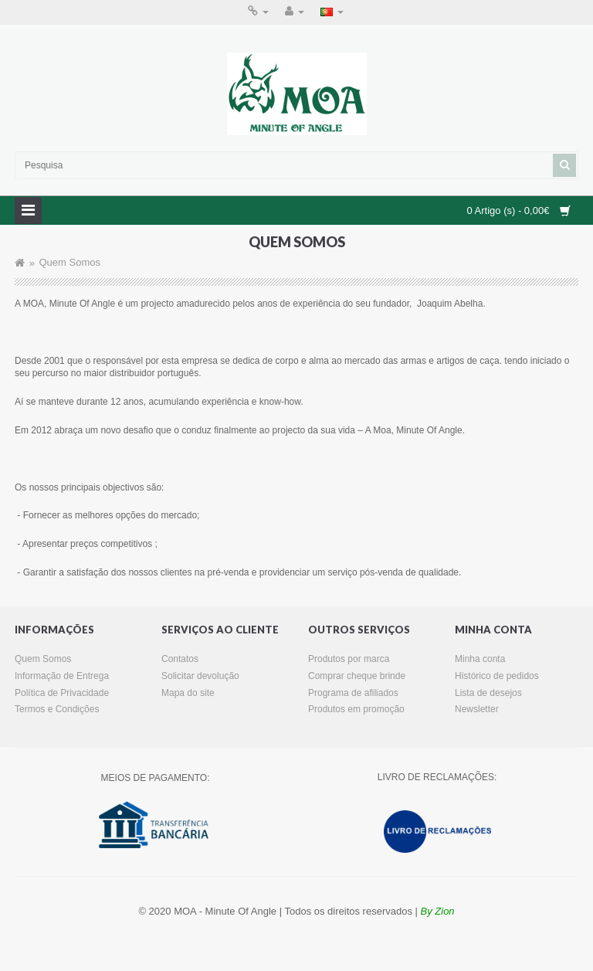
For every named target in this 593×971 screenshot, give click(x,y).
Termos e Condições (57, 709)
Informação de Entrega (62, 676)
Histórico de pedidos (497, 676)
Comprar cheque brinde (356, 676)
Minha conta (480, 659)
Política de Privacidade (62, 693)
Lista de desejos (488, 693)
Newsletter (477, 709)
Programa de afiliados (353, 693)
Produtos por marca (348, 659)
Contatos (179, 659)
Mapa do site (188, 693)
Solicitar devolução (200, 676)
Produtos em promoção (356, 709)
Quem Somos (69, 263)
